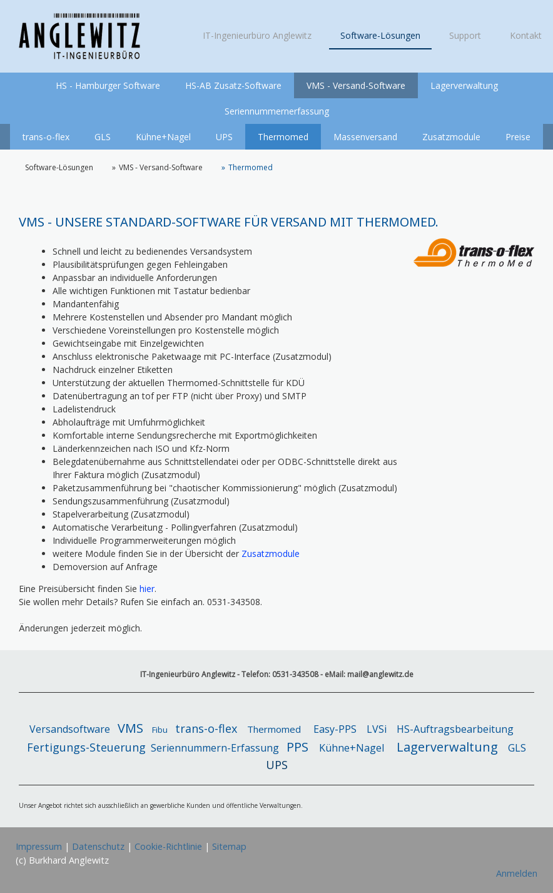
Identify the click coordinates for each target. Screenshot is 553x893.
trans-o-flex (46, 137)
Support (465, 35)
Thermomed (283, 137)
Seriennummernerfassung (277, 111)
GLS (102, 137)
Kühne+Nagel (163, 137)
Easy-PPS (335, 729)
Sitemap (229, 846)
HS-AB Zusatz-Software (233, 85)
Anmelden (516, 873)
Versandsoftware (72, 729)
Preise (517, 137)
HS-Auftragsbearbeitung (455, 729)
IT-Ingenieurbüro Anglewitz (257, 35)
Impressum (39, 846)
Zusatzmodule (451, 137)
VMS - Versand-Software (356, 85)
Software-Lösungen (380, 35)
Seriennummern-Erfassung (215, 748)
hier (147, 588)
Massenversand (365, 137)
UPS (224, 137)
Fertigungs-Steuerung (86, 747)
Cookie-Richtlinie (168, 846)
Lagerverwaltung (464, 85)
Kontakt (526, 35)
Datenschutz (98, 846)
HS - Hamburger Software (108, 85)
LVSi (377, 729)
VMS (130, 728)
